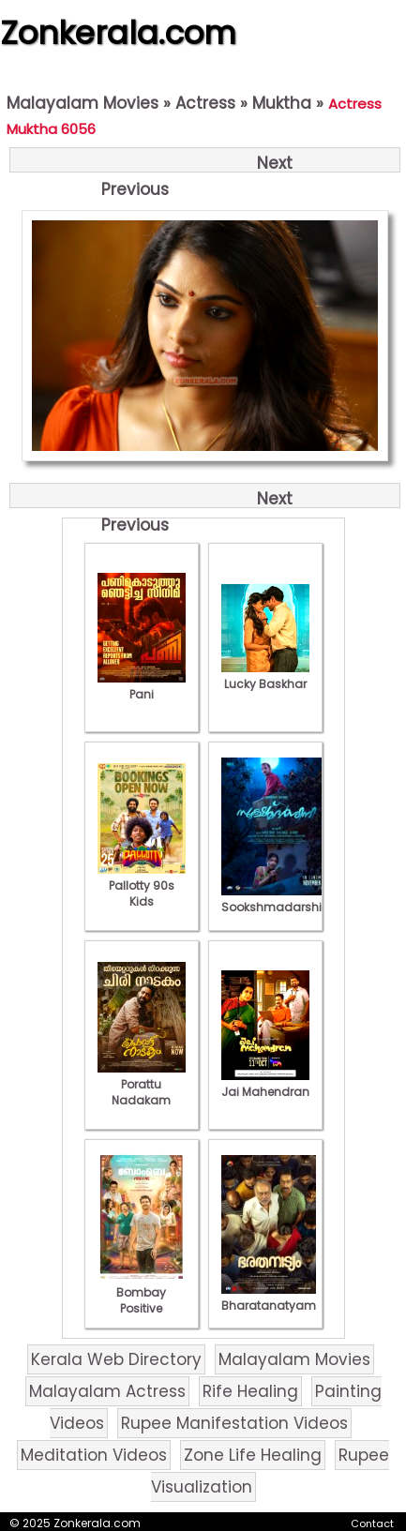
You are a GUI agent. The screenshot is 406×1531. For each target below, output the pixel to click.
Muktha (281, 103)
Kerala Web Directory (116, 1359)
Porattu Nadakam (142, 1084)
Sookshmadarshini (276, 899)
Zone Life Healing (253, 1455)
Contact (372, 1523)
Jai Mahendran (265, 1084)
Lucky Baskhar (265, 676)
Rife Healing (250, 1391)
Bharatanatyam (268, 1297)
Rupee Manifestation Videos (234, 1423)
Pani (142, 686)
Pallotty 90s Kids (142, 885)
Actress (205, 103)
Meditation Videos (94, 1455)
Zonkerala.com (118, 32)
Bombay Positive (142, 1292)
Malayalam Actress (107, 1391)
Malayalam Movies (82, 103)
